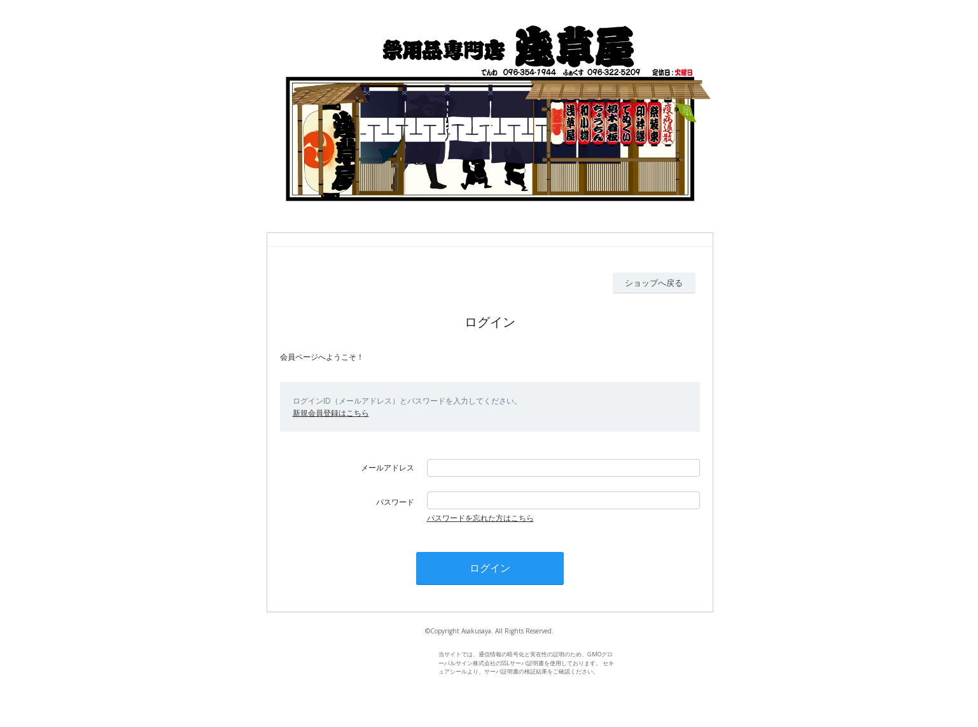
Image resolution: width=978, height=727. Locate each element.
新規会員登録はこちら (331, 412)
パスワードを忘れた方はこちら (480, 517)
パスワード (395, 502)
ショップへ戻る (654, 282)
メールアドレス (387, 467)
